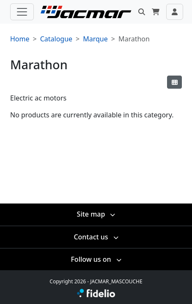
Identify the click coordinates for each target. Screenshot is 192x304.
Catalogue (56, 38)
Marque (95, 38)
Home (20, 38)
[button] (141, 12)
